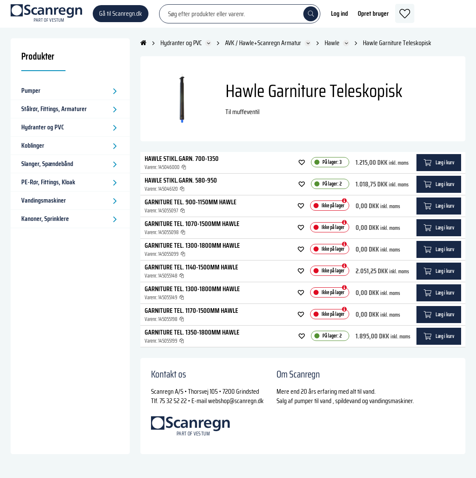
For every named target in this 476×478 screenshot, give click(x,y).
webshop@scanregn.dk (236, 407)
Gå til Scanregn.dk (120, 16)
